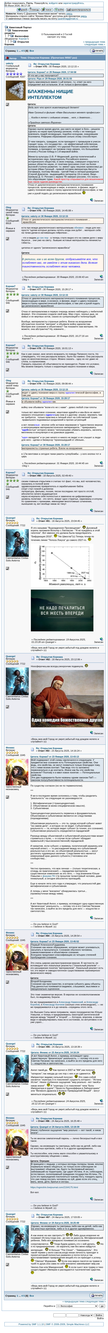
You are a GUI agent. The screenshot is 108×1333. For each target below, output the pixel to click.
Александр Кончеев (54, 1004)
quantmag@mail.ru (68, 18)
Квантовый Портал (20, 27)
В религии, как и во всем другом (43, 259)
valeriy (9, 63)
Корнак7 (23, 38)
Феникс (10, 747)
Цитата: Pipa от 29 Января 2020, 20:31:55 (50, 78)
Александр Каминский (71, 1002)
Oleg (8, 207)
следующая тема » (94, 44)
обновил (78, 227)
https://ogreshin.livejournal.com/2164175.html (54, 1187)
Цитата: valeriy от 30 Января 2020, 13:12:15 (44, 216)
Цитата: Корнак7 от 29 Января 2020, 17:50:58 (52, 72)
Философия (22, 36)
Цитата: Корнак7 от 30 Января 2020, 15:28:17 (45, 398)
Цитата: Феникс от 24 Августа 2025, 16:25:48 (55, 1223)
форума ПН (49, 876)
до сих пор (43, 237)
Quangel (10, 518)
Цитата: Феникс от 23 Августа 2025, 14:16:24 (55, 1052)
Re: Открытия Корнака (47, 64)
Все (32, 51)
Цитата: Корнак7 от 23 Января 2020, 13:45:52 (54, 941)
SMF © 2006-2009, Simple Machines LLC (67, 1324)
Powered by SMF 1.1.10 (31, 1324)
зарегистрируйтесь (73, 3)
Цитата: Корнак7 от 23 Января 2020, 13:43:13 (54, 756)
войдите (53, 3)
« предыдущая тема (94, 42)
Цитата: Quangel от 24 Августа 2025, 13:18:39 (54, 1127)
